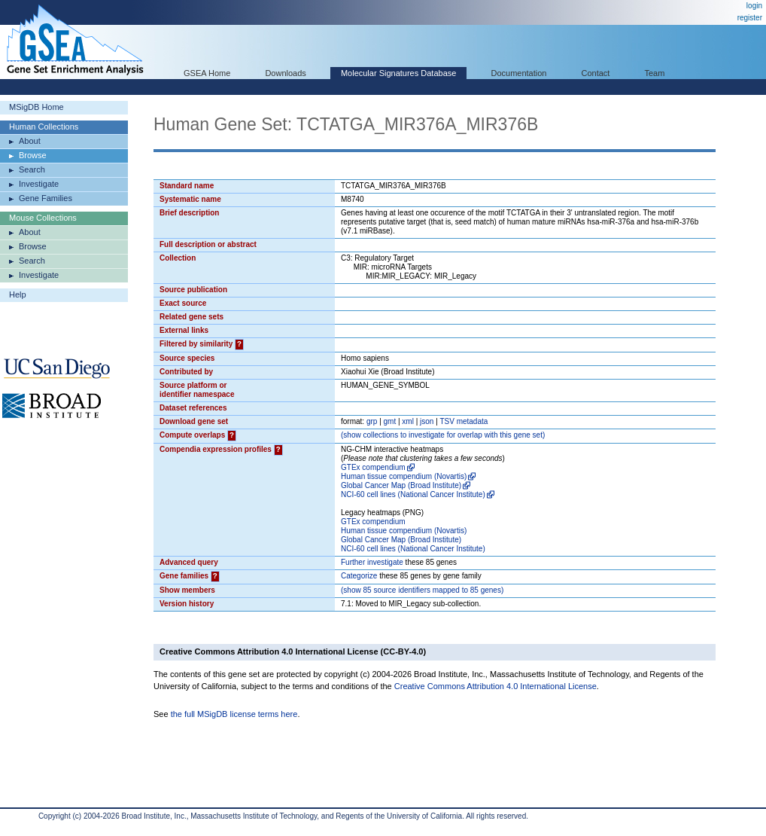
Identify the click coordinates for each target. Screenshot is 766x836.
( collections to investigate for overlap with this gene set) (443, 435)
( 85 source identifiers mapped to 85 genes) (422, 590)
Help (17, 294)
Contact (596, 73)
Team (655, 73)
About (30, 140)
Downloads (285, 73)
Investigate (39, 183)
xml (408, 421)
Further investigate (372, 562)
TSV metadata (463, 421)
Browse (33, 155)
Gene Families (45, 198)
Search (32, 169)
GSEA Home (207, 73)
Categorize (359, 576)
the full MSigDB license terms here (234, 714)
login (754, 6)
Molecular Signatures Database (398, 73)
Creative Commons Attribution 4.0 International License (495, 686)
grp (371, 421)
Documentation (518, 73)
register (749, 18)
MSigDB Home (36, 106)
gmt (390, 421)
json (426, 421)
